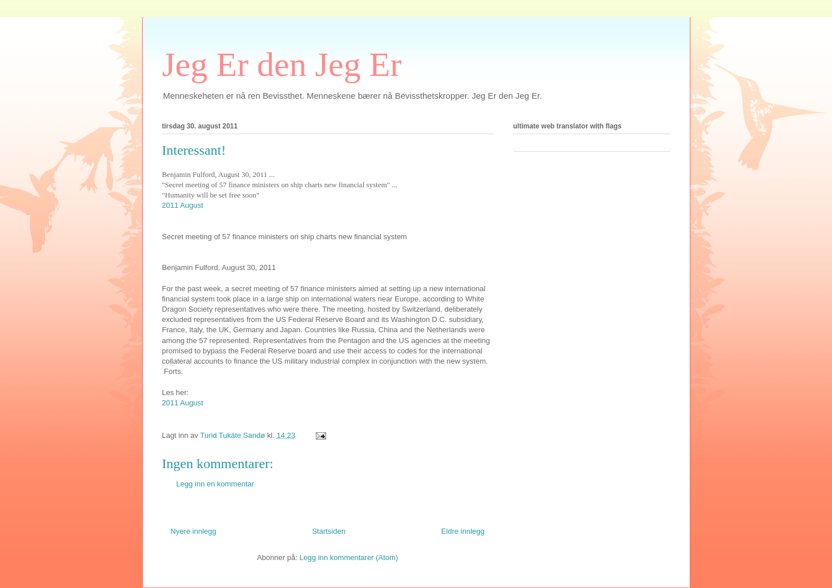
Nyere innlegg (193, 531)
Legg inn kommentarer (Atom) (348, 557)
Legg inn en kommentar (215, 484)
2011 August (182, 205)
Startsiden (328, 531)
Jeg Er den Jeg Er (282, 64)
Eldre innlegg (463, 531)
